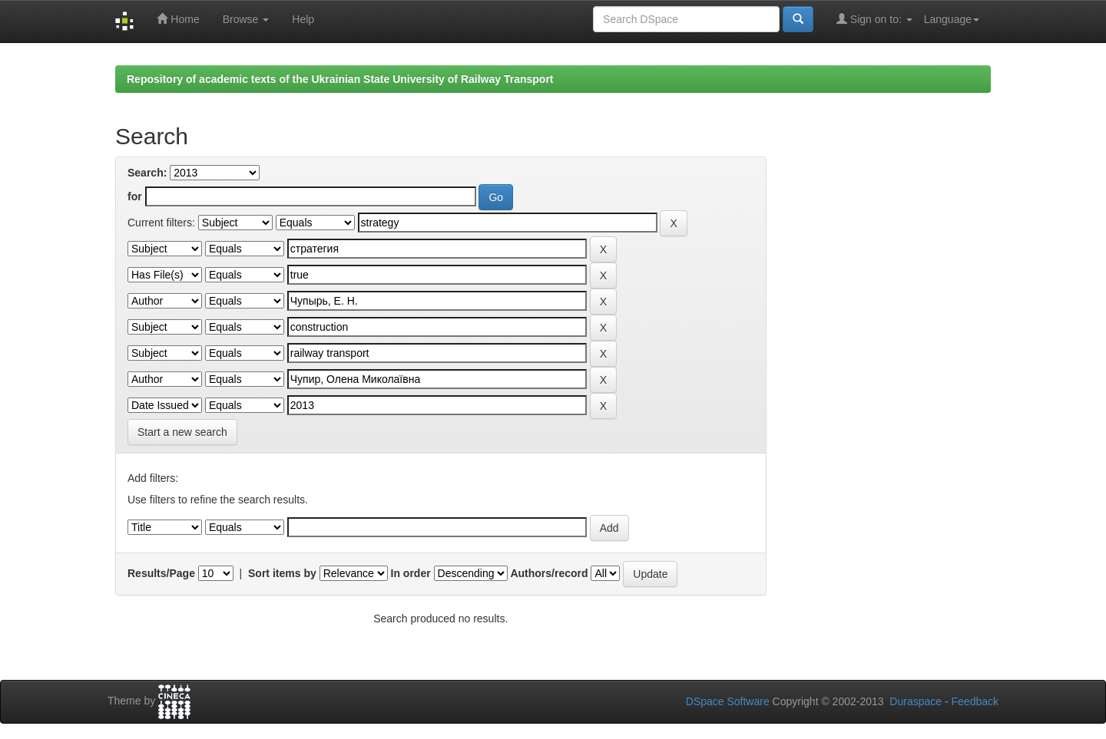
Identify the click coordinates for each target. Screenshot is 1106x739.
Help (303, 19)
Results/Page (161, 573)
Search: (147, 173)
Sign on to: (874, 18)
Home (178, 18)
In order (411, 573)
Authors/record (549, 573)
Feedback (975, 701)
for (134, 196)
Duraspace (915, 701)
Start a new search (182, 432)
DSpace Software (728, 701)
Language (951, 19)
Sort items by (282, 573)
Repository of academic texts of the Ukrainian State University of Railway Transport (340, 79)
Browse (246, 19)
